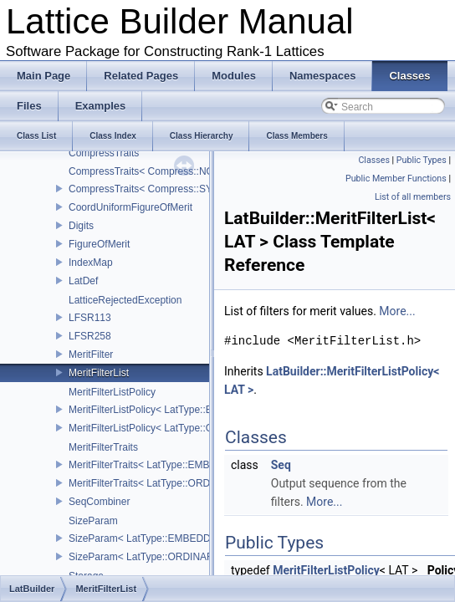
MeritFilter (91, 354)
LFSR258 (90, 336)
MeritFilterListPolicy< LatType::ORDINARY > (168, 428)
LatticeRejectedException (125, 300)
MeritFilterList (99, 373)
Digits (81, 226)
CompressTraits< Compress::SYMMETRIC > (168, 189)
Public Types (421, 160)
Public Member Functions (396, 178)
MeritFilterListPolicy (112, 392)
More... (397, 311)
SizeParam (93, 521)
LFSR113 (90, 318)
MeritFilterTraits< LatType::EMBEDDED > (161, 465)
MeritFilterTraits (103, 447)
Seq (281, 465)
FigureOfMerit (99, 244)
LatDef (83, 281)
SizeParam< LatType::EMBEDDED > (151, 538)
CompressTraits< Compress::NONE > (153, 171)
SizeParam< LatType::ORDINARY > (149, 557)
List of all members (413, 196)
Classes (373, 160)
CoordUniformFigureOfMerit (130, 207)
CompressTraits (104, 153)
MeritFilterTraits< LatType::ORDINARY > (159, 483)
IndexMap (91, 262)
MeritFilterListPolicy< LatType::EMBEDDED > (170, 410)
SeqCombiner (99, 502)
